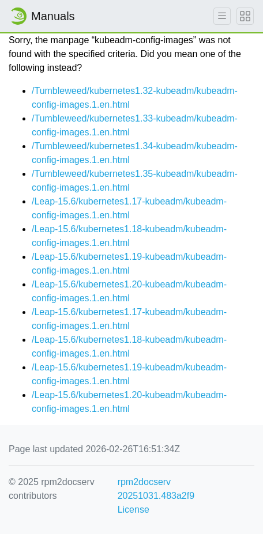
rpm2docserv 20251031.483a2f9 (156, 489)
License (133, 509)
